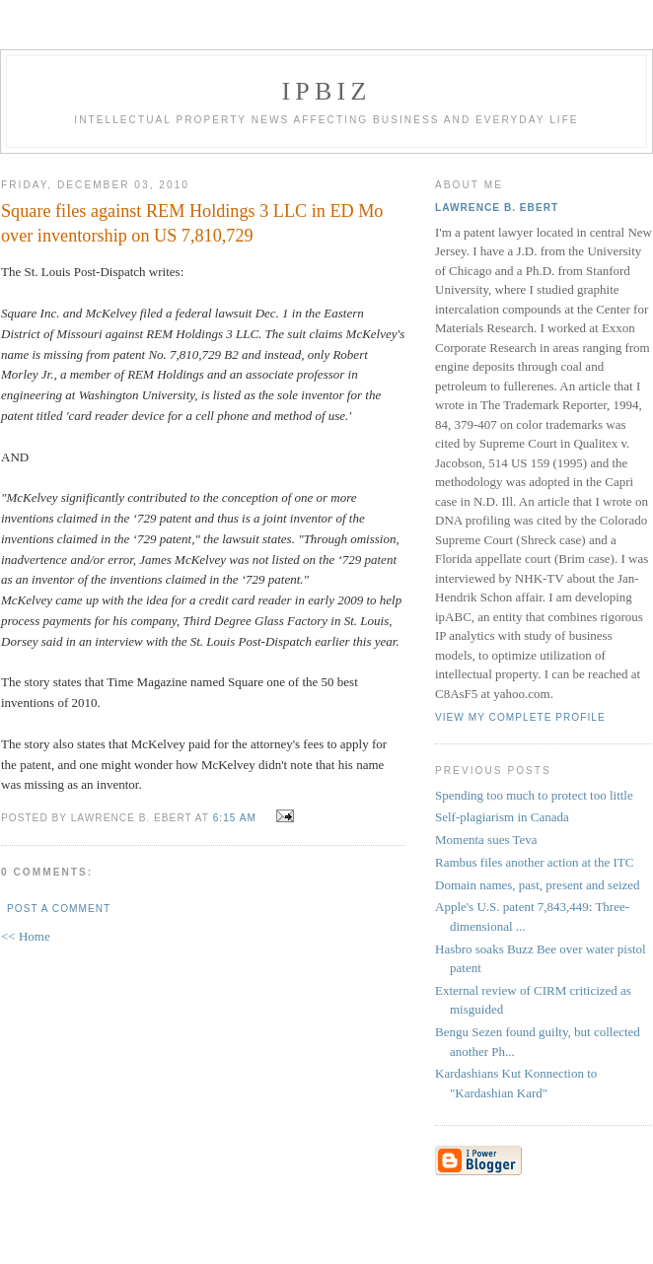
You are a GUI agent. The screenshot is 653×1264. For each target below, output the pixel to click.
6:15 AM (234, 817)
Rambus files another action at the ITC (534, 862)
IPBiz (327, 91)
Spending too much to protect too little (534, 795)
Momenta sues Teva (486, 839)
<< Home (25, 936)
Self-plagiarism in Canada (502, 816)
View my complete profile (520, 717)
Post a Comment (58, 908)
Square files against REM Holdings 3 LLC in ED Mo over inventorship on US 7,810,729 (192, 223)
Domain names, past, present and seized (537, 885)
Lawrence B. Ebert (496, 207)
